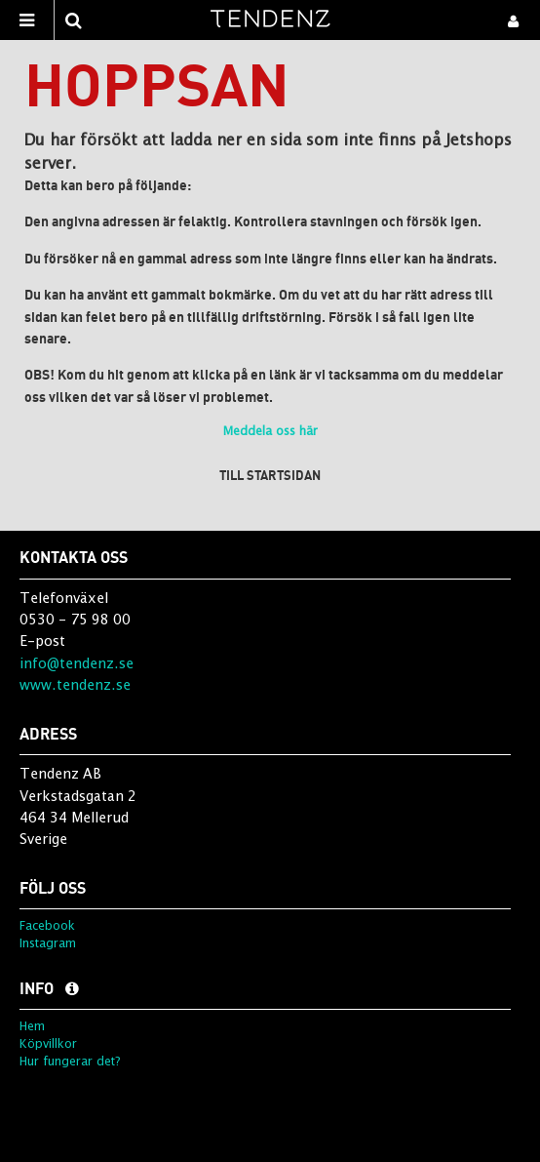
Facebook (47, 925)
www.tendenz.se (75, 684)
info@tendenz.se (76, 663)
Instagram (47, 943)
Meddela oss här (270, 430)
